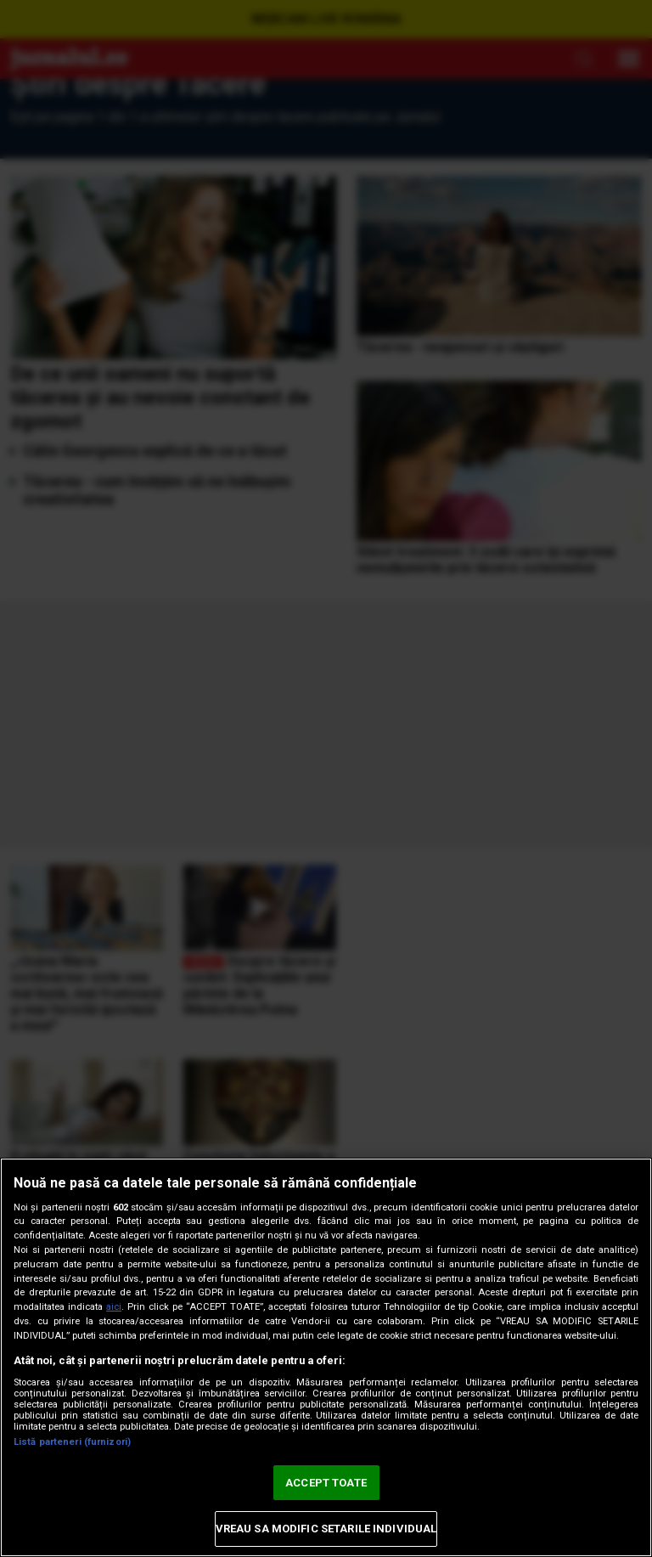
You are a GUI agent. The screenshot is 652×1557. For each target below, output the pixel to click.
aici (113, 1306)
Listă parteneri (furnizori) (72, 1441)
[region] (326, 1357)
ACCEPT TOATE (326, 1482)
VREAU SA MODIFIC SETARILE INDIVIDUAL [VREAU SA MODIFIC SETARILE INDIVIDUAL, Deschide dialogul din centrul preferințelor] (326, 1528)
